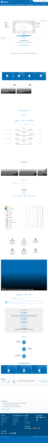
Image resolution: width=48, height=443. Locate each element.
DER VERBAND (37, 4)
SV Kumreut (10, 215)
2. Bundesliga (26, 418)
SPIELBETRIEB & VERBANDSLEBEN (20, 4)
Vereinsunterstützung (4, 421)
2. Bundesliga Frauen (28, 423)
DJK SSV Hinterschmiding (11, 208)
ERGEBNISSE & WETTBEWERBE (5, 4)
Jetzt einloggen (43, 1)
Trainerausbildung (15, 418)
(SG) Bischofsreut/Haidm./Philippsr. (12, 222)
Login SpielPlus (15, 424)
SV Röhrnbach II (10, 225)
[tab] (17, 120)
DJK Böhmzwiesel (10, 227)
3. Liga (25, 419)
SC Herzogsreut (10, 217)
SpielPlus (36, 1)
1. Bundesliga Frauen (28, 422)
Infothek (39, 1)
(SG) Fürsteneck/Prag (11, 220)
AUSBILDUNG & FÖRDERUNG (30, 4)
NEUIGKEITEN (12, 4)
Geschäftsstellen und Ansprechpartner (4, 418)
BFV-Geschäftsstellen (16, 421)
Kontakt (2, 424)
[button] (1, 38)
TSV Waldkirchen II (11, 212)
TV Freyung (10, 207)
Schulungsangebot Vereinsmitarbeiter (15, 420)
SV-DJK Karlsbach (10, 213)
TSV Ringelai (10, 210)
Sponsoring (2, 420)
